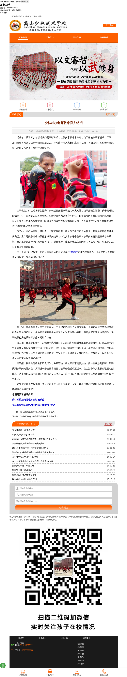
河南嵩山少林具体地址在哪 (24, 475)
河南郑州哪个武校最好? (22, 470)
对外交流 (81, 660)
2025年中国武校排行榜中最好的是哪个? (30, 448)
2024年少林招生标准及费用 (24, 479)
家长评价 (81, 657)
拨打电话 (110, 25)
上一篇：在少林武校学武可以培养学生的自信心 (33, 412)
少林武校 (73, 252)
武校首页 (23, 37)
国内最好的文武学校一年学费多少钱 (28, 443)
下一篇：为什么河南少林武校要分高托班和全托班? (35, 416)
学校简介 (50, 37)
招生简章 (77, 37)
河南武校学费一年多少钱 (23, 466)
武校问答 (81, 654)
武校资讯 (20, 643)
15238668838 (27, 650)
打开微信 (3, 13)
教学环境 (81, 647)
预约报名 (77, 675)
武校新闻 (50, 109)
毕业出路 (77, 109)
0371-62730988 (26, 645)
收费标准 (104, 37)
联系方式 (104, 109)
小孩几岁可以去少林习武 (23, 434)
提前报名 (81, 644)
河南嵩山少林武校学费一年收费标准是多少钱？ (33, 452)
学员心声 (81, 651)
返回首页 (110, 114)
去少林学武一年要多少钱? (23, 430)
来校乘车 (50, 675)
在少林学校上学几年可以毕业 (25, 457)
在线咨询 (108, 424)
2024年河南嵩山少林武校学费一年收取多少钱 (32, 461)
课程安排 (23, 109)
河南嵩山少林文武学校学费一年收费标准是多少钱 (34, 439)
